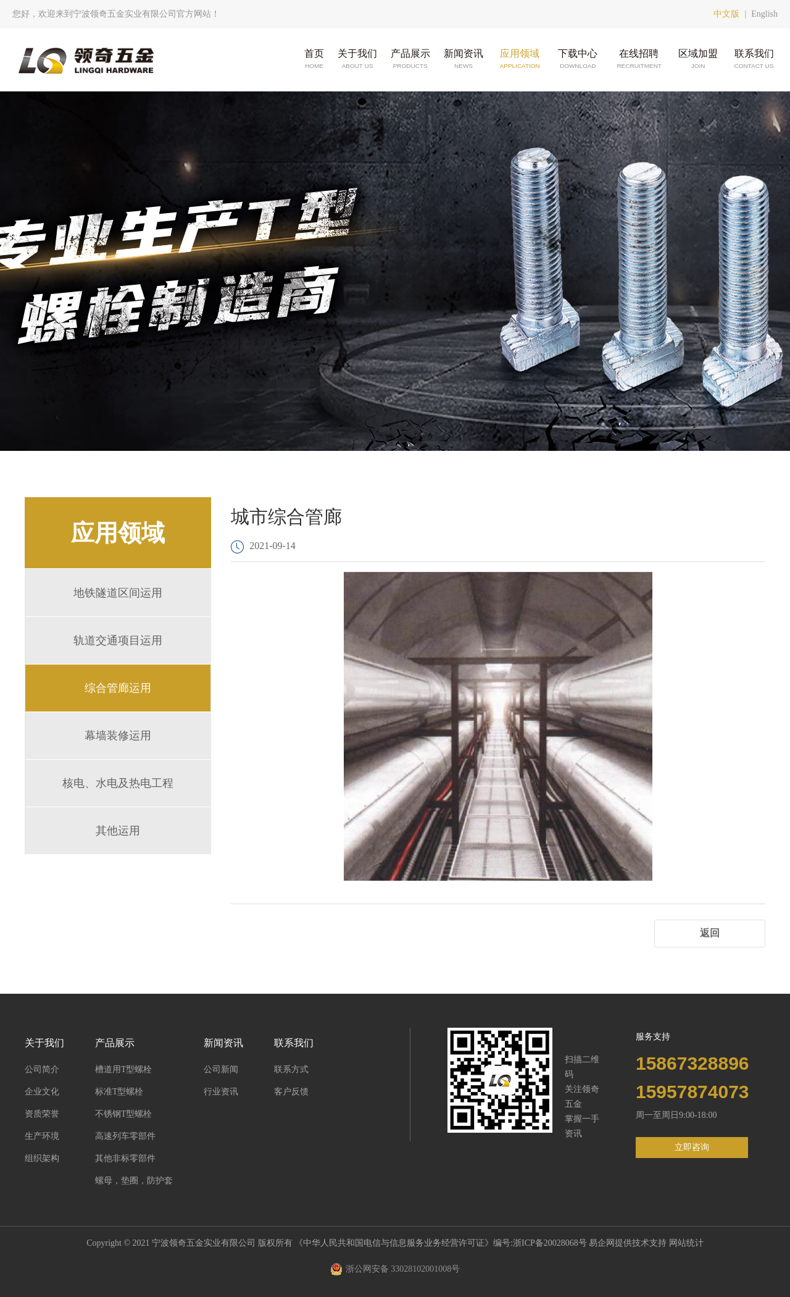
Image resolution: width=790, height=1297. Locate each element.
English (764, 14)
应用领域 (519, 59)
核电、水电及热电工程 (117, 783)
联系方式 (291, 1069)
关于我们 (357, 59)
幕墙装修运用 (118, 735)
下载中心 (577, 59)
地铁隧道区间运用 (117, 593)
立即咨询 (692, 1147)
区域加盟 (698, 59)
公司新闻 (221, 1069)
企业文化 (42, 1091)
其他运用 (118, 831)
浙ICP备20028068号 (551, 1243)
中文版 (726, 14)
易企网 (602, 1243)
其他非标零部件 (125, 1158)
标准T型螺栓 (119, 1091)
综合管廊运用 (118, 688)
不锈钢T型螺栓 (123, 1114)
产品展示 (410, 59)
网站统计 (686, 1243)
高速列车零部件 (125, 1136)
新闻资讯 (463, 59)
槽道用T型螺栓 (123, 1069)
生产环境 (42, 1136)
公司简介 (42, 1069)
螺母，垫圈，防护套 (134, 1180)
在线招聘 (639, 59)
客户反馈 (291, 1091)
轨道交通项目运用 (117, 640)
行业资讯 (221, 1091)
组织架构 (42, 1158)
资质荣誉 (42, 1114)
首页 (314, 59)
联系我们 (754, 59)
